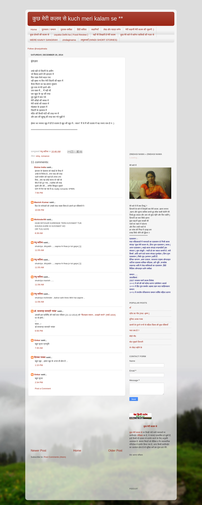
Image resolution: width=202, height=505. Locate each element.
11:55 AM (39, 250)
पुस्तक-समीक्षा (66, 29)
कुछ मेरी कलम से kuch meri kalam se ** (77, 18)
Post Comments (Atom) (55, 457)
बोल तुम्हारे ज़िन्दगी (136, 342)
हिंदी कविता (81, 29)
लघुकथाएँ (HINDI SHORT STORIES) (99, 39)
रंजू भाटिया (38, 242)
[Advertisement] (76, 422)
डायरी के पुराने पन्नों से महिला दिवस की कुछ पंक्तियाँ (148, 325)
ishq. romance (42, 156)
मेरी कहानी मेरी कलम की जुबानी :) (139, 29)
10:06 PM (39, 210)
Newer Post (38, 450)
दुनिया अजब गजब (136, 319)
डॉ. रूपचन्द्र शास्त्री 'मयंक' (45, 311)
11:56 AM (39, 284)
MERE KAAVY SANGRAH (44, 39)
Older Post (115, 450)
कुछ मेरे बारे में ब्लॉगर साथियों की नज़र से (137, 34)
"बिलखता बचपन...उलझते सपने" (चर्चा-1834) (98, 315)
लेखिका (140, 435)
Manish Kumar (41, 202)
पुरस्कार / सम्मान (49, 29)
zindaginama (69, 39)
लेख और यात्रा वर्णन (112, 29)
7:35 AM (39, 348)
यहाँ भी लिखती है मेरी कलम (104, 34)
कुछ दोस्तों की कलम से (39, 34)
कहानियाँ (95, 29)
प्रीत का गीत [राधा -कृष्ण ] (139, 313)
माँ (130, 308)
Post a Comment (43, 388)
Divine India (40, 167)
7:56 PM (39, 193)
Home (34, 29)
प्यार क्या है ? (134, 330)
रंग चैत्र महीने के (135, 347)
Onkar (37, 340)
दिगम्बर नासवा (39, 357)
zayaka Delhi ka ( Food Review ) (71, 34)
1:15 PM (39, 365)
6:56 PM (39, 331)
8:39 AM (39, 233)
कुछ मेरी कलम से (150, 426)
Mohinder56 (40, 219)
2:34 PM (39, 382)
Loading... (134, 157)
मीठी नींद (132, 336)
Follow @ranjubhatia (37, 48)
